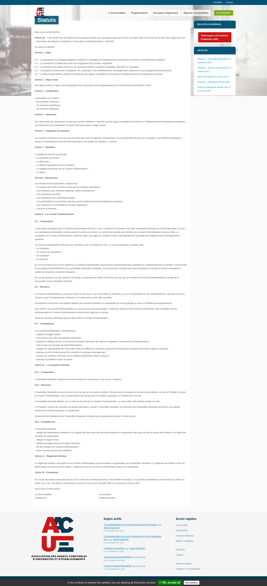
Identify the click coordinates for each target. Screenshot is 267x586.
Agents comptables (196, 12)
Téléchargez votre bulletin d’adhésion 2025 (214, 37)
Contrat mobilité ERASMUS (117, 557)
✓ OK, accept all (169, 582)
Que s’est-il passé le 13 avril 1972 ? (213, 77)
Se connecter (224, 13)
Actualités (217, 2)
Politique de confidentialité (188, 569)
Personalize (191, 582)
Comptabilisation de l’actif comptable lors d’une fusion (130, 525)
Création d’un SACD (114, 548)
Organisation (139, 12)
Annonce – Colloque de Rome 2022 (213, 82)
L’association (117, 12)
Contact (229, 2)
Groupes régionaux (165, 12)
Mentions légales (184, 563)
